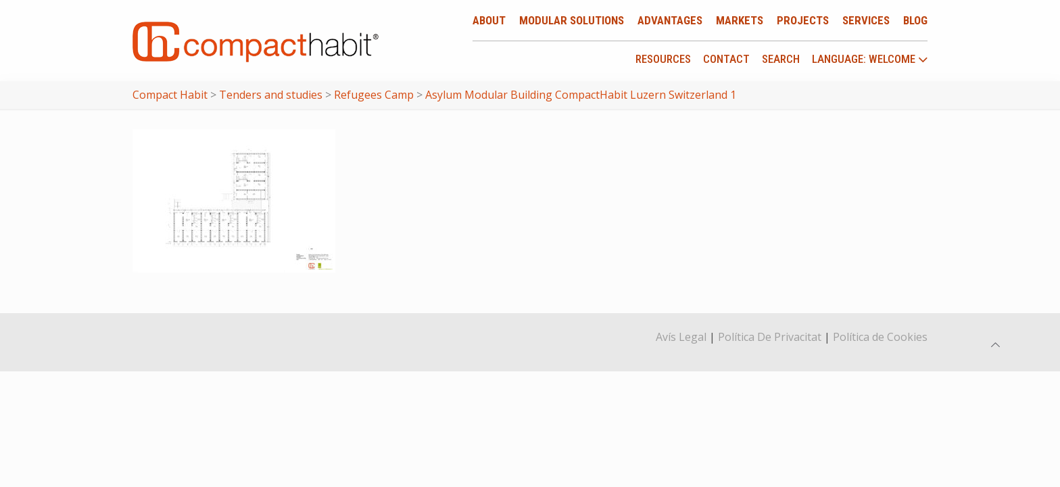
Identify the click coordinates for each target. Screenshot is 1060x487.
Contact (726, 58)
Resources (663, 58)
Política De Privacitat (769, 336)
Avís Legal (681, 336)
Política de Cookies (880, 336)
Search (781, 58)
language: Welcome (870, 59)
